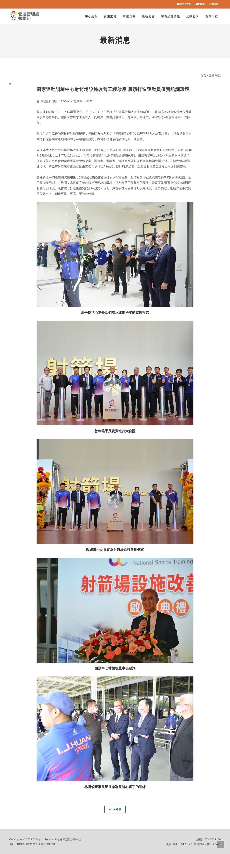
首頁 (203, 75)
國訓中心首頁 (184, 4)
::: (171, 4)
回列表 (115, 809)
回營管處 (213, 4)
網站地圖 (200, 4)
